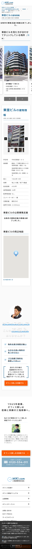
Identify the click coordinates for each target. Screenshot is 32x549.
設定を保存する (16, 545)
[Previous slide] (10, 99)
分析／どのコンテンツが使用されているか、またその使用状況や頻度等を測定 (15, 537)
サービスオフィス (8, 517)
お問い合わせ (7, 510)
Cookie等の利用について (17, 529)
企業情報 (6, 498)
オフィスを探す (8, 487)
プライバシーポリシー (10, 520)
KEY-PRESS (7, 514)
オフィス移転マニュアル (10, 493)
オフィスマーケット (9, 504)
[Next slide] (22, 99)
